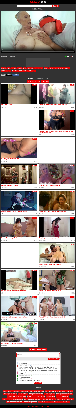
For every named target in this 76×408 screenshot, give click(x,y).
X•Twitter (9, 74)
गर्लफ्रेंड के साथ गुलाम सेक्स (30, 402)
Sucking (37, 68)
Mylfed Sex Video (39, 391)
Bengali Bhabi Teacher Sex (65, 399)
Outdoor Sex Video (26, 391)
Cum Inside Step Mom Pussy (32, 399)
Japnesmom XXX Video (66, 391)
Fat (10, 70)
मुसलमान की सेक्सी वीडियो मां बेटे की (17, 396)
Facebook (16, 74)
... (34, 70)
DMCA (37, 406)
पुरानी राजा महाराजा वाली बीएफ (14, 402)
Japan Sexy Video (49, 394)
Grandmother (45, 81)
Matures (14, 70)
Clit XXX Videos (40, 396)
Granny (51, 68)
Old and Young (59, 68)
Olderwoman (22, 70)
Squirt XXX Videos (43, 402)
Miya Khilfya (30, 396)
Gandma (29, 70)
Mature (19, 68)
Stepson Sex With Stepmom (11, 391)
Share (3, 74)
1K (67, 56)
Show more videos (38, 349)
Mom (24, 68)
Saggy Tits (4, 70)
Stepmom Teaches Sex (49, 399)
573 (72, 56)
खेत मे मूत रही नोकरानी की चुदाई (64, 394)
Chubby (13, 68)
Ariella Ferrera (50, 396)
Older (45, 68)
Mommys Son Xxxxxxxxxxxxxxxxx (13, 399)
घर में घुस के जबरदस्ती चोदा (36, 394)
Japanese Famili (23, 394)
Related (31, 78)
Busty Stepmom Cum (51, 391)
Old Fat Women (31, 81)
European (30, 68)
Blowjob (3, 68)
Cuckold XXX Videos (62, 396)
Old (42, 68)
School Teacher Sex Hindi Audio (60, 402)
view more (38, 382)
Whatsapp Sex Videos (10, 394)
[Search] (34, 6)
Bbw (8, 68)
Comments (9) (42, 78)
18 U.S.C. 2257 (45, 406)
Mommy (67, 68)
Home (28, 406)
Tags (32, 406)
